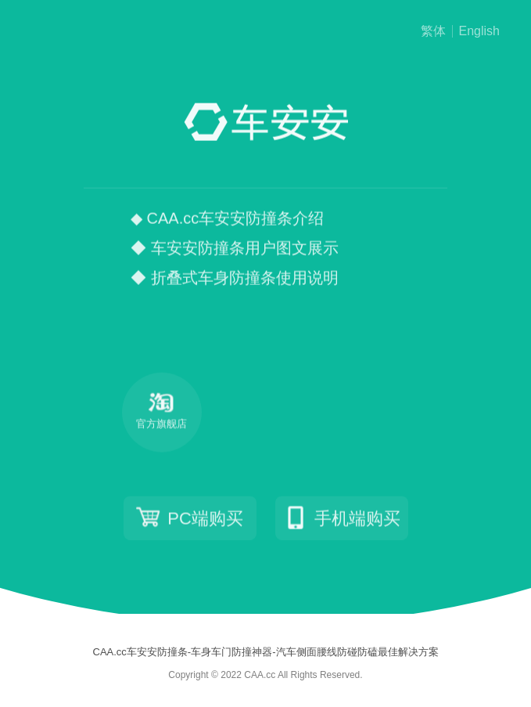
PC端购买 (189, 518)
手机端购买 (341, 518)
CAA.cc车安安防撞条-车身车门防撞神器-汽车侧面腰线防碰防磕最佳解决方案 (266, 652)
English (479, 31)
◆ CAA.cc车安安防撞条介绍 (227, 219)
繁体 (433, 31)
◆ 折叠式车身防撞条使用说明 (235, 278)
